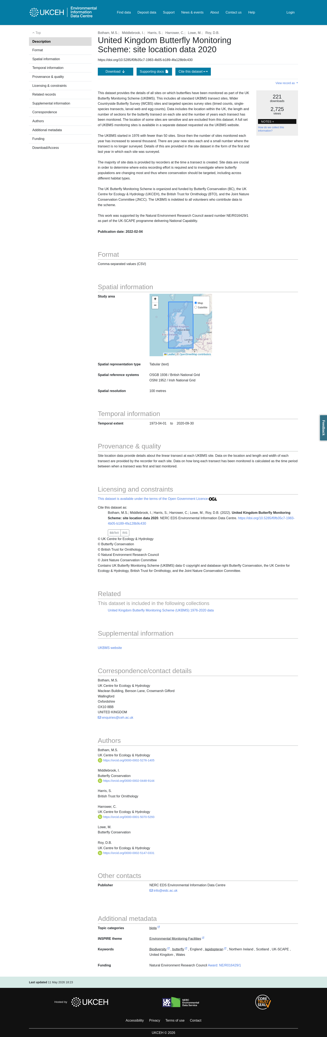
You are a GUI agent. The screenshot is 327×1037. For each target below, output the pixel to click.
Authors (38, 121)
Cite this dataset (193, 71)
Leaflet (169, 354)
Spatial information (46, 59)
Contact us (233, 12)
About (214, 12)
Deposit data (146, 12)
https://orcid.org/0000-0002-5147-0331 (126, 853)
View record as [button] (285, 83)
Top (36, 33)
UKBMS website (110, 648)
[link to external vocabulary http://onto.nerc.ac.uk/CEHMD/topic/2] (168, 949)
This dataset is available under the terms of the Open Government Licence (157, 498)
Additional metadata (47, 130)
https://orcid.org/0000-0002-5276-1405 (126, 760)
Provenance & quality (48, 76)
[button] (155, 299)
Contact (195, 1020)
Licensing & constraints (49, 85)
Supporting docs (154, 71)
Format (37, 50)
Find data (124, 12)
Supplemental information (51, 103)
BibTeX (114, 532)
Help (251, 12)
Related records (44, 94)
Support (169, 12)
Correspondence (44, 112)
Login (291, 12)
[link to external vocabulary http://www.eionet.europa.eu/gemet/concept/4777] (225, 949)
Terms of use (175, 1020)
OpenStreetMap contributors (195, 354)
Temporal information (47, 68)
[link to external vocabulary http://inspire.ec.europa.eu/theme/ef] (203, 938)
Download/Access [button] (45, 147)
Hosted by (82, 1002)
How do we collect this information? (271, 129)
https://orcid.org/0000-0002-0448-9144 (126, 780)
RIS (124, 532)
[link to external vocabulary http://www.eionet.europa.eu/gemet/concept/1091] (186, 949)
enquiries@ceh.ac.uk (115, 717)
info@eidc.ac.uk (164, 890)
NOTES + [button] (267, 121)
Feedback (323, 428)
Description (41, 41)
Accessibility (135, 1020)
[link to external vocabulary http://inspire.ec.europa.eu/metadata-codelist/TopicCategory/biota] (159, 928)
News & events (192, 12)
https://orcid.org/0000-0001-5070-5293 (126, 817)
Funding (38, 139)
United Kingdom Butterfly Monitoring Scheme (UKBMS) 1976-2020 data (161, 610)
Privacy (154, 1020)
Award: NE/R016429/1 (224, 965)
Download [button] (116, 71)
